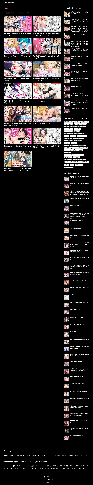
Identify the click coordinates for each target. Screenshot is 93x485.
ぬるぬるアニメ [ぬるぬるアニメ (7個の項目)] (69, 124)
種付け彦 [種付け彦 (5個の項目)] (74, 143)
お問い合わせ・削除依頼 (47, 480)
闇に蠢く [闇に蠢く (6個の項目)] (77, 131)
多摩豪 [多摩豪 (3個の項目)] (67, 165)
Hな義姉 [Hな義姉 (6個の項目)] (84, 124)
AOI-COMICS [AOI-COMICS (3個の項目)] (68, 157)
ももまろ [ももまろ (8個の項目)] (77, 122)
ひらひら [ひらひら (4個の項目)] (84, 148)
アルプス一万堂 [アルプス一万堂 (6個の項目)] (69, 129)
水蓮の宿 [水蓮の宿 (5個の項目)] (67, 143)
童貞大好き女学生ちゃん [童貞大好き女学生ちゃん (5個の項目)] (70, 145)
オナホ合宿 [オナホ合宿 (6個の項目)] (77, 129)
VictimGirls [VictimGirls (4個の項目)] (68, 148)
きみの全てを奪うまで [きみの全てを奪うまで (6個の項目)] (70, 126)
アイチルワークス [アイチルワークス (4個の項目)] (69, 150)
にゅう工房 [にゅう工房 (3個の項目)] (77, 157)
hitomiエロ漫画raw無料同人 (14, 2)
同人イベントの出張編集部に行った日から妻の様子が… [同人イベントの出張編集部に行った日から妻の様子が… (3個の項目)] (76, 162)
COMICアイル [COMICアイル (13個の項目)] (69, 122)
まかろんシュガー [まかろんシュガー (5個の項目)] (82, 136)
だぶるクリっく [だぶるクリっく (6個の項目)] (81, 126)
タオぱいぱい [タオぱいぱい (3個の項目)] (68, 159)
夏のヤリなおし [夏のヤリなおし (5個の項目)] (69, 141)
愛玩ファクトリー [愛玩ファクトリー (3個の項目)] (69, 167)
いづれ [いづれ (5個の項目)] (67, 136)
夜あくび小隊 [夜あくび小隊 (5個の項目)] (78, 141)
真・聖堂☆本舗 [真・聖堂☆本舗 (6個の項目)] (69, 131)
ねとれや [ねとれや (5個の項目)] (73, 136)
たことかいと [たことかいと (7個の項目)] (84, 122)
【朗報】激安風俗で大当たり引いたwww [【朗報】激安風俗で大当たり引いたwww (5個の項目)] (74, 134)
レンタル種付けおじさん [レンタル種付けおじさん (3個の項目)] (79, 159)
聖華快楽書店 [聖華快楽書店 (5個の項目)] (81, 145)
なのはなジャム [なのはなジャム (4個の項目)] (76, 148)
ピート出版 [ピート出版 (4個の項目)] (68, 152)
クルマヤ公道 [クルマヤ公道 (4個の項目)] (79, 150)
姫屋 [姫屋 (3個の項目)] (72, 165)
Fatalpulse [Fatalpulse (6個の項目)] (77, 124)
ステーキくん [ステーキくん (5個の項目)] (68, 138)
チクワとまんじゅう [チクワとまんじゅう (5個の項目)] (78, 138)
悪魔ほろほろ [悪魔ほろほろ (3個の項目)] (79, 165)
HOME (46, 477)
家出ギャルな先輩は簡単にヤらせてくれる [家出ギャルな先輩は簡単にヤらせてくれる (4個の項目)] (74, 155)
